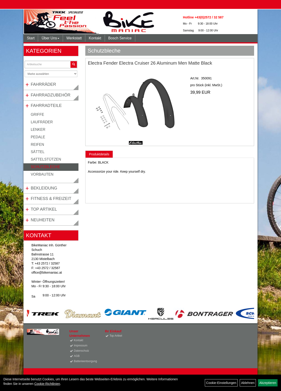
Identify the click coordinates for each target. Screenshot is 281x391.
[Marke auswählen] (51, 74)
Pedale (38, 137)
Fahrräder (43, 84)
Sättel (37, 152)
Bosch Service (120, 38)
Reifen (37, 144)
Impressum (80, 345)
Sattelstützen (46, 159)
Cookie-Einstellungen (221, 383)
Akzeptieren (267, 383)
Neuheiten (43, 220)
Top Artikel (44, 209)
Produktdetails (99, 154)
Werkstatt (74, 38)
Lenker (38, 129)
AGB (77, 356)
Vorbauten (42, 174)
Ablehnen (248, 383)
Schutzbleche (45, 167)
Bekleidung (44, 188)
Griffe (37, 114)
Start (31, 38)
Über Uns (50, 38)
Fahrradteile (46, 105)
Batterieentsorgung (84, 361)
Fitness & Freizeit (51, 198)
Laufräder (42, 122)
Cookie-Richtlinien (47, 384)
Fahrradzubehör (50, 95)
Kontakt (95, 38)
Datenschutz (81, 350)
